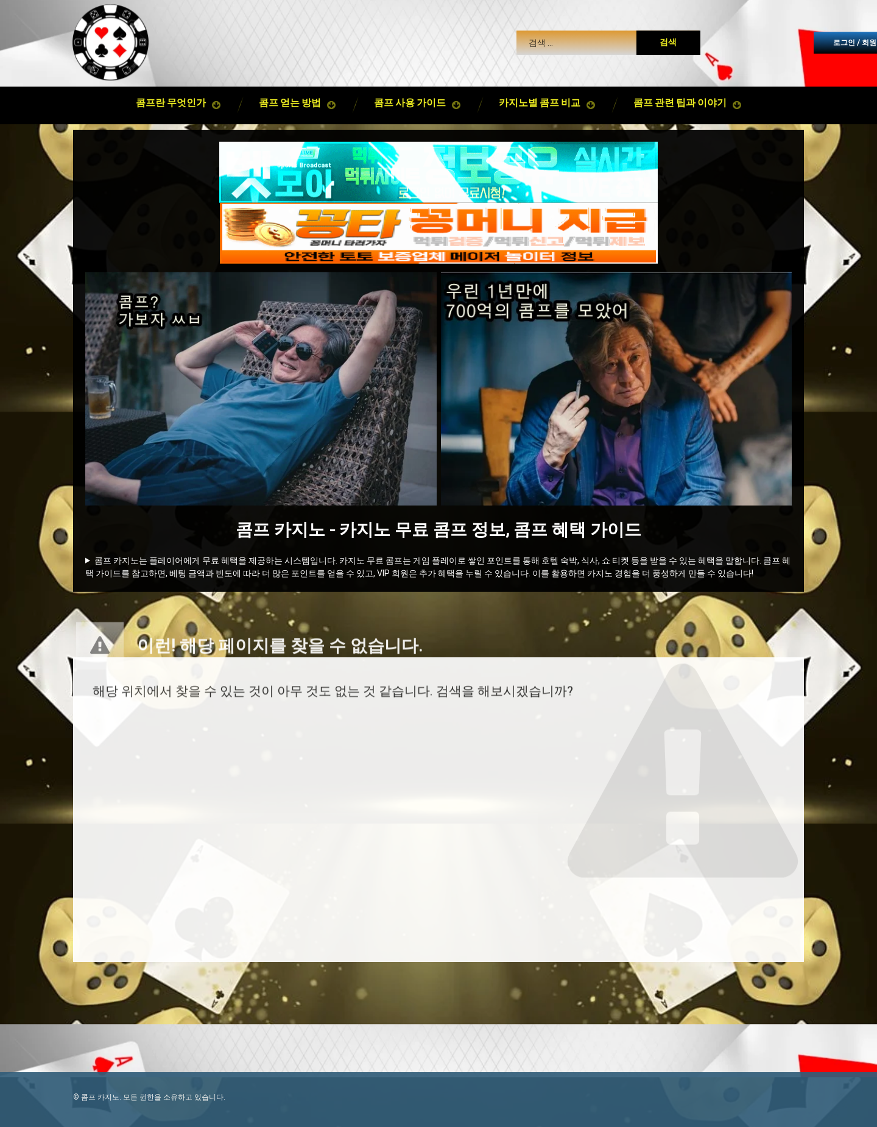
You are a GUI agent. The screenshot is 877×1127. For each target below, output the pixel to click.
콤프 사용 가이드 (410, 77)
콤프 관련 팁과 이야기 (680, 77)
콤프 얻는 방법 (290, 77)
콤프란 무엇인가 (171, 77)
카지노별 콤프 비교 (539, 77)
